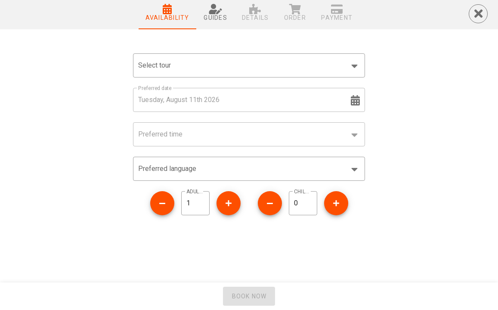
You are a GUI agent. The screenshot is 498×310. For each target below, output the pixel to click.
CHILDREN (303, 192)
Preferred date (154, 88)
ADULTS (195, 192)
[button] (249, 169)
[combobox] (249, 65)
